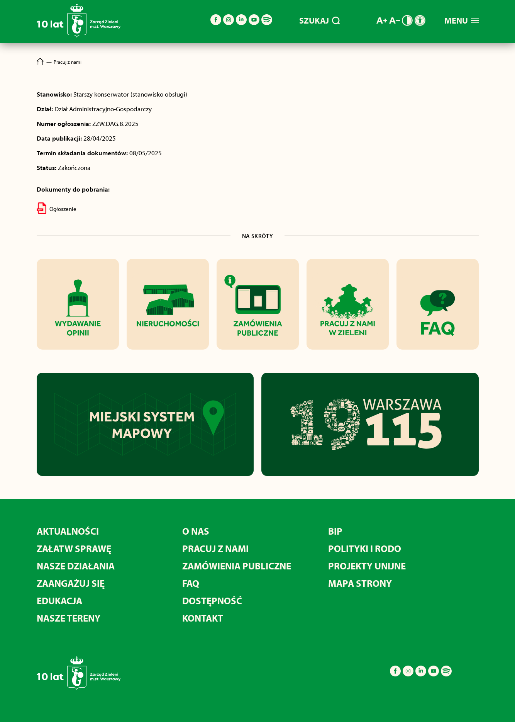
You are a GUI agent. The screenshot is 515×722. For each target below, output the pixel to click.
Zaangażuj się (71, 583)
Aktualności (68, 531)
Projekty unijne (367, 566)
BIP (335, 531)
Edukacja (59, 600)
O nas (195, 531)
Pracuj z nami (215, 548)
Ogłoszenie (56, 208)
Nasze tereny (68, 618)
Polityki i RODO (364, 548)
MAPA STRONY (360, 583)
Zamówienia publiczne (236, 566)
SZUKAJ (319, 20)
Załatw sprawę (74, 548)
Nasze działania (76, 566)
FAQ (190, 583)
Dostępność (212, 600)
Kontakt (202, 618)
